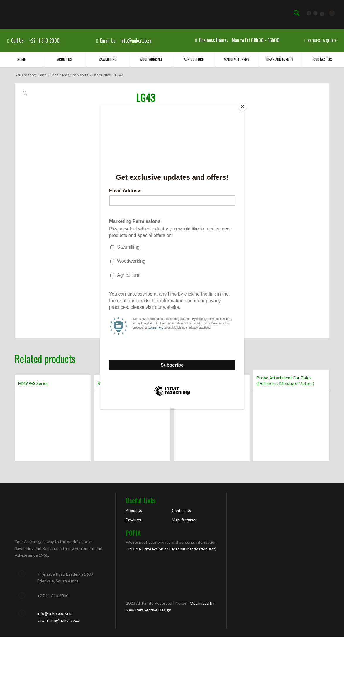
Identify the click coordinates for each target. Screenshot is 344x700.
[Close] (242, 106)
